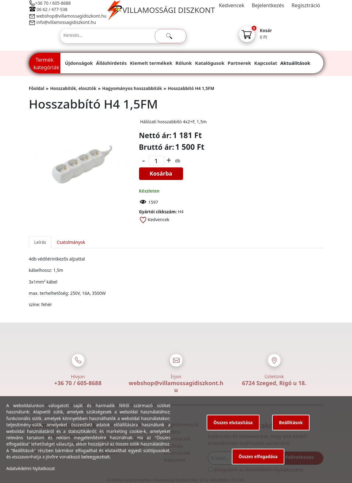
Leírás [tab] (40, 242)
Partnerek (239, 63)
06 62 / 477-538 (52, 9)
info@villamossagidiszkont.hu (66, 22)
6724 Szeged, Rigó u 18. (274, 383)
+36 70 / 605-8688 (53, 3)
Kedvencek (231, 5)
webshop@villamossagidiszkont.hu (71, 16)
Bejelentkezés (268, 5)
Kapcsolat (265, 63)
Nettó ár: (155, 135)
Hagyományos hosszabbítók (132, 88)
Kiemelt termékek (151, 63)
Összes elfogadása (258, 456)
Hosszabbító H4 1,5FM (191, 88)
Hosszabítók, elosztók (73, 88)
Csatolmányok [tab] (71, 242)
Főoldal (36, 88)
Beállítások (291, 422)
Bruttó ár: (156, 147)
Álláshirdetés (111, 63)
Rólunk (184, 63)
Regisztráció (306, 5)
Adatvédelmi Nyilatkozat (30, 468)
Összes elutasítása (233, 422)
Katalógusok (209, 63)
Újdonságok (79, 63)
